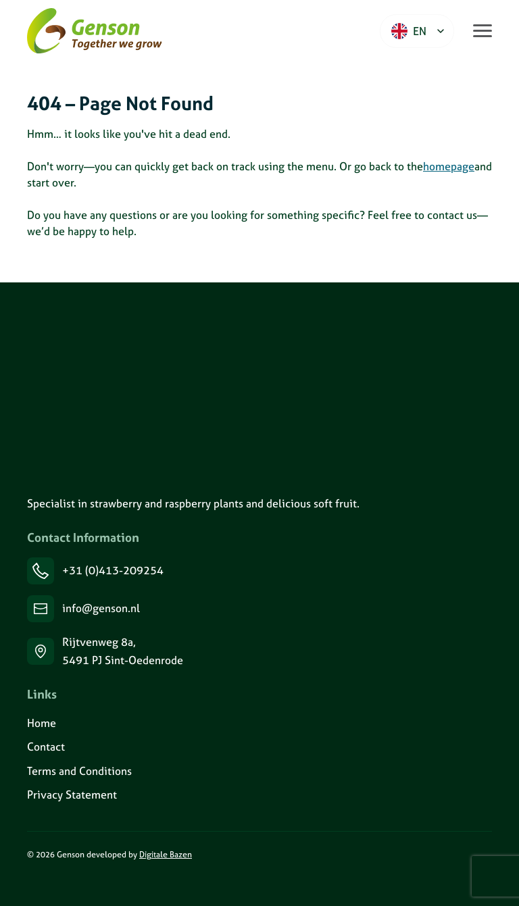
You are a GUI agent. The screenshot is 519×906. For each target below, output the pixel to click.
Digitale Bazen (165, 854)
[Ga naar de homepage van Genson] (94, 31)
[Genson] (105, 387)
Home (41, 723)
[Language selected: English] (417, 31)
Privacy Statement (72, 794)
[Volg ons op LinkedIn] (27, 884)
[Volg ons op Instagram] (44, 884)
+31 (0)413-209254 (113, 570)
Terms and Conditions (79, 771)
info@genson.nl (101, 608)
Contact (46, 746)
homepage (448, 166)
